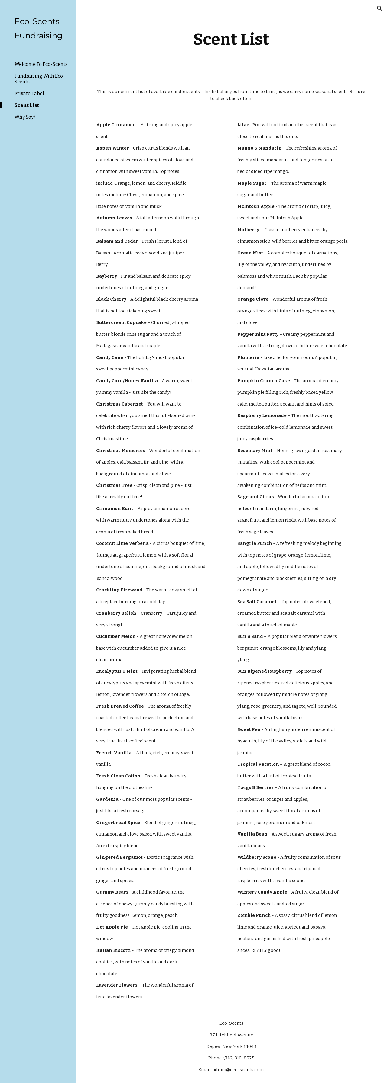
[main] (231, 39)
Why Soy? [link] (25, 117)
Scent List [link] (27, 105)
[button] (379, 8)
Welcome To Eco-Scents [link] (41, 64)
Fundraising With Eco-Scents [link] (40, 79)
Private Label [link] (29, 93)
